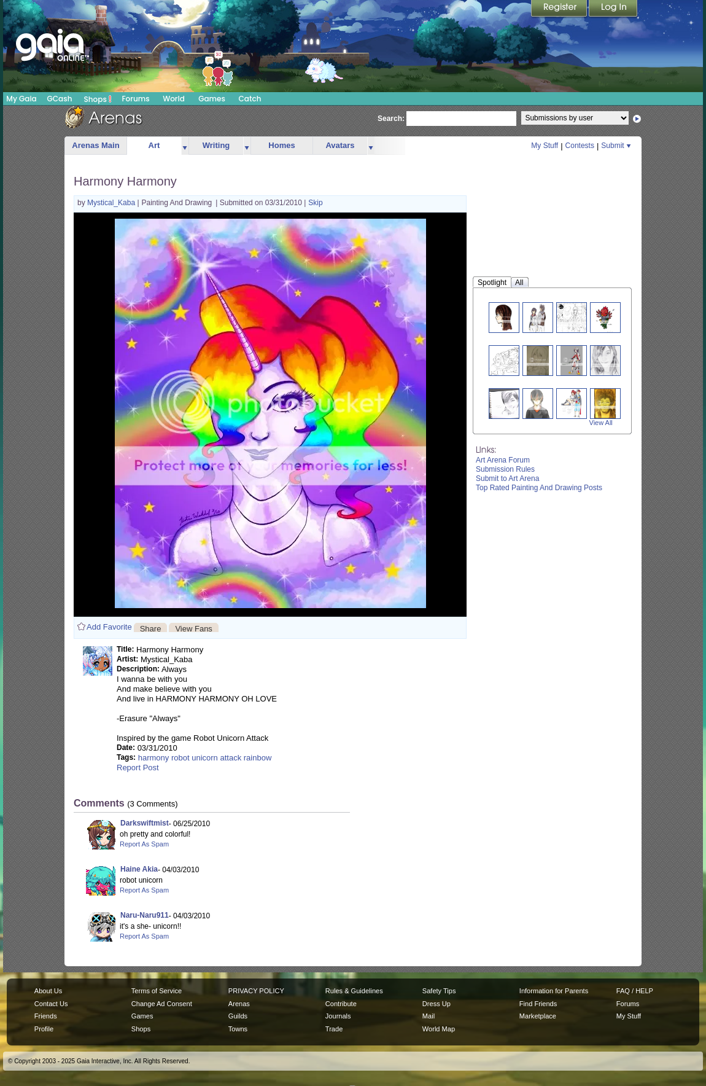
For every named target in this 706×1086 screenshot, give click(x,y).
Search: (391, 118)
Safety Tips (439, 990)
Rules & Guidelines (354, 990)
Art (154, 145)
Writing (216, 145)
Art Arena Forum (503, 460)
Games (211, 98)
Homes (281, 145)
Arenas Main (95, 145)
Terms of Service (156, 990)
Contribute (341, 1003)
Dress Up (436, 1003)
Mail (428, 1016)
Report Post (138, 767)
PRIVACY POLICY (256, 990)
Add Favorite (109, 626)
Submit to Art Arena (507, 478)
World (174, 98)
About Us (48, 990)
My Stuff (544, 145)
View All (601, 422)
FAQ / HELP (634, 990)
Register (560, 9)
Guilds (237, 1016)
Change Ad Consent (161, 1003)
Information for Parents (553, 990)
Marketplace (537, 1016)
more (184, 146)
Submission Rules (505, 469)
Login (613, 9)
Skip (315, 202)
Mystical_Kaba (112, 202)
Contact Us (51, 1003)
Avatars (339, 145)
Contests (579, 145)
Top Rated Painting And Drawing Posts (539, 487)
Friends (45, 1016)
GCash (59, 98)
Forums (135, 98)
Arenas (239, 1003)
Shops (98, 99)
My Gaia (21, 98)
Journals (338, 1016)
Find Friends (538, 1003)
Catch (250, 98)
